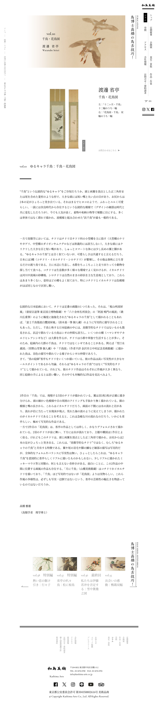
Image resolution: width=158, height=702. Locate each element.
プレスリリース (88, 643)
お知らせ (96, 640)
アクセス (145, 46)
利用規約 (57, 640)
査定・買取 (151, 62)
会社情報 (145, 60)
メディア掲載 (92, 642)
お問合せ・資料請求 (145, 83)
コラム (145, 17)
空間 (145, 29)
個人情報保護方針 (60, 644)
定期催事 (151, 31)
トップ (151, 17)
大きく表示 (83, 146)
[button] (133, 586)
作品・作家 (151, 79)
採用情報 (68, 640)
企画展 (151, 44)
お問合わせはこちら (107, 150)
